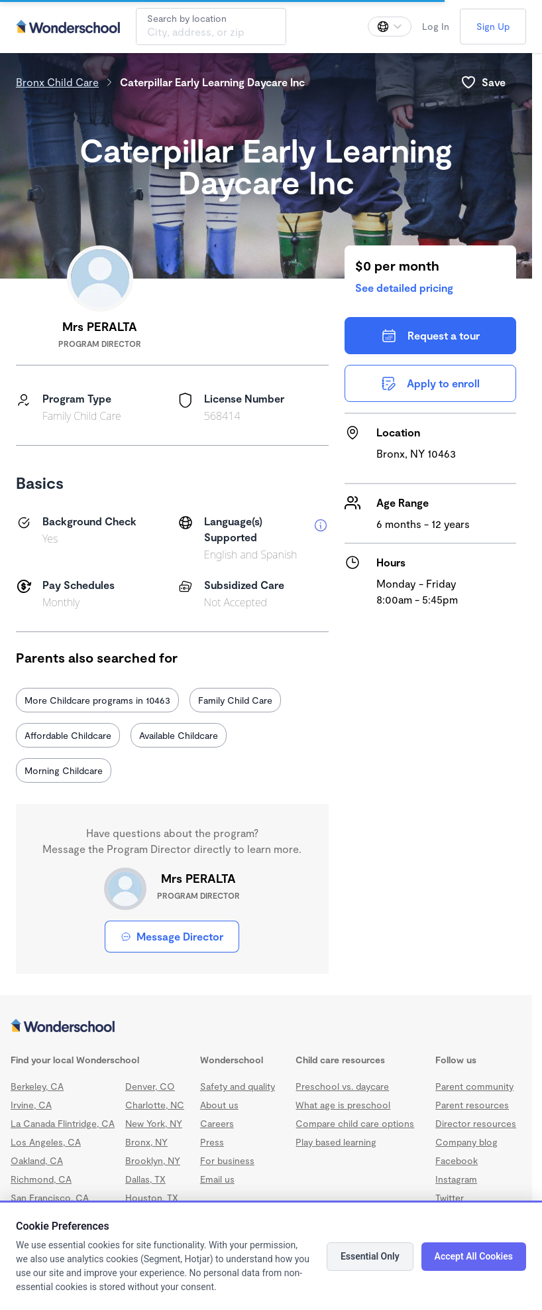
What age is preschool (343, 1104)
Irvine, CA (31, 1104)
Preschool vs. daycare (342, 1086)
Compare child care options (355, 1123)
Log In (435, 26)
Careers (217, 1123)
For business (227, 1160)
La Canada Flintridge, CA (63, 1123)
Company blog (466, 1141)
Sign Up (493, 26)
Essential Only (370, 1256)
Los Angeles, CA (46, 1141)
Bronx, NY (146, 1141)
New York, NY (153, 1123)
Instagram (456, 1179)
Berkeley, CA (37, 1086)
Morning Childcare (64, 770)
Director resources (475, 1123)
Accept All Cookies (474, 1256)
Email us (217, 1179)
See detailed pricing (404, 287)
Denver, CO (150, 1086)
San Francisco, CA (50, 1197)
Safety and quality (237, 1086)
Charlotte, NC (154, 1104)
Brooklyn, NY (152, 1160)
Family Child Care (235, 700)
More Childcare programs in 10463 (97, 700)
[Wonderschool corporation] (266, 1026)
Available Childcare (178, 735)
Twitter (449, 1197)
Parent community (474, 1086)
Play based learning (336, 1141)
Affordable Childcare (68, 735)
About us (219, 1104)
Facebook (456, 1160)
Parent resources (472, 1104)
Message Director (172, 936)
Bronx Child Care (57, 82)
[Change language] (389, 26)
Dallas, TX (145, 1179)
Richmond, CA (41, 1179)
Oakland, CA (37, 1160)
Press (212, 1141)
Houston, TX (151, 1197)
